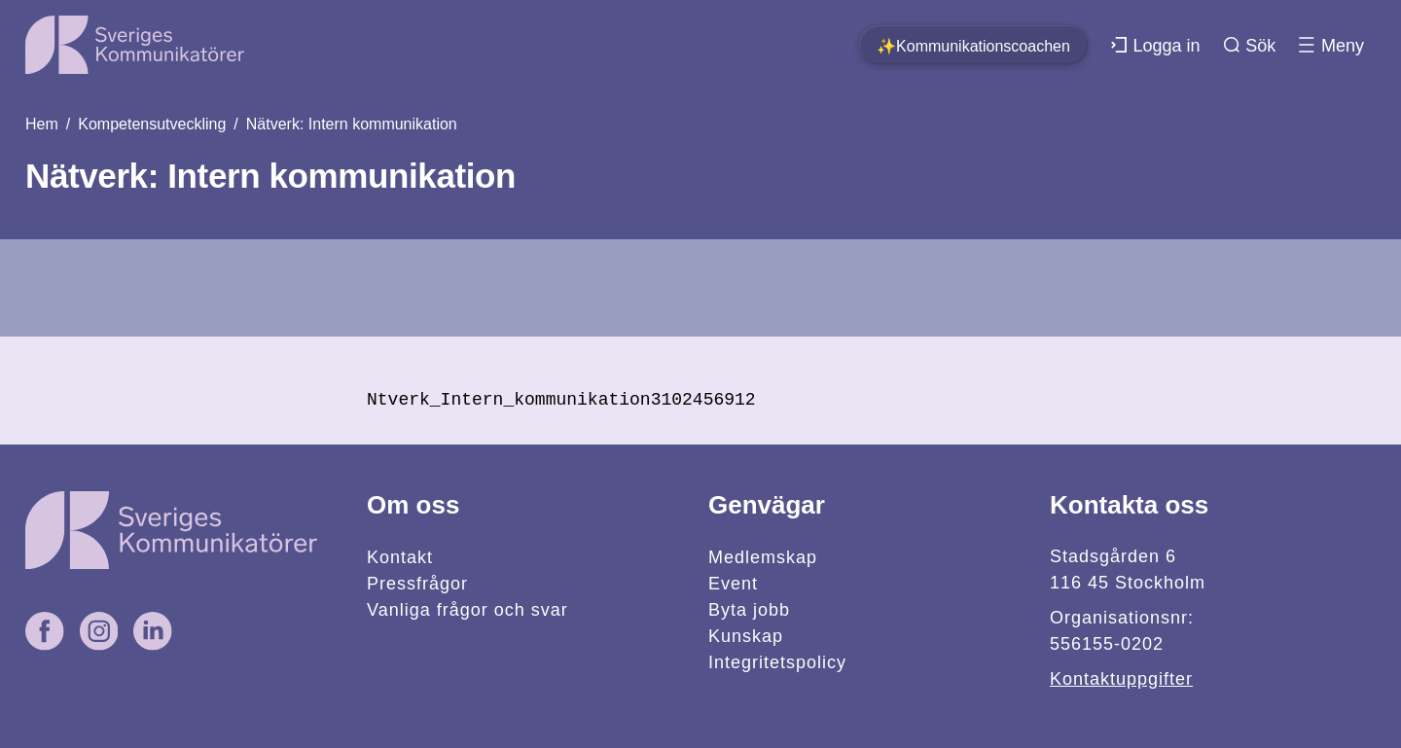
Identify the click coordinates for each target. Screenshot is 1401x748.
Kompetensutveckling (152, 124)
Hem (41, 124)
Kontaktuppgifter (1121, 679)
